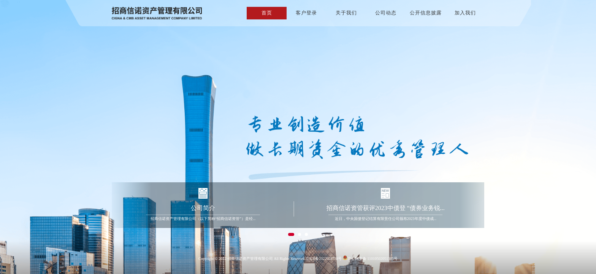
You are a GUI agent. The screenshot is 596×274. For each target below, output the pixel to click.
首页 (267, 13)
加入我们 (465, 13)
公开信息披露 (426, 13)
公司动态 (385, 13)
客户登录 (306, 13)
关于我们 (346, 13)
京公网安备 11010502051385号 (370, 258)
